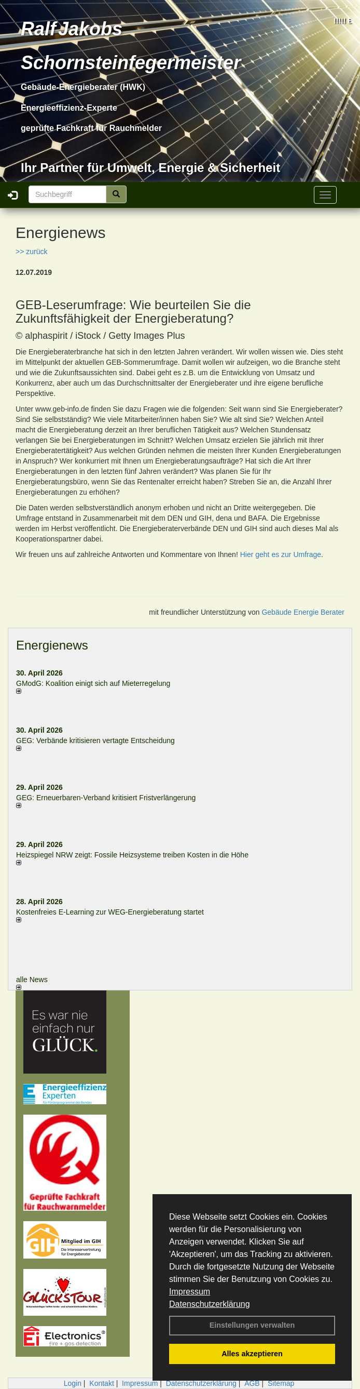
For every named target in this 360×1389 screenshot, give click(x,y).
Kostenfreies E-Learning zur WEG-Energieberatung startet (110, 912)
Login (72, 1383)
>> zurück (31, 251)
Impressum (189, 1291)
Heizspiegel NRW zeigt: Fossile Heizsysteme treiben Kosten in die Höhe (132, 855)
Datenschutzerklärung (209, 1304)
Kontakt (101, 1383)
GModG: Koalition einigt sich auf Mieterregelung (93, 683)
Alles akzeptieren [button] (252, 1354)
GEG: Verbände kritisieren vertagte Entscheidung (95, 740)
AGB (252, 1383)
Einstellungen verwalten (252, 1325)
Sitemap (281, 1383)
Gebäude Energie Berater (302, 612)
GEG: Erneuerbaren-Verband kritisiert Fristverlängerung (107, 797)
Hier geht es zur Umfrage (280, 554)
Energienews (52, 645)
